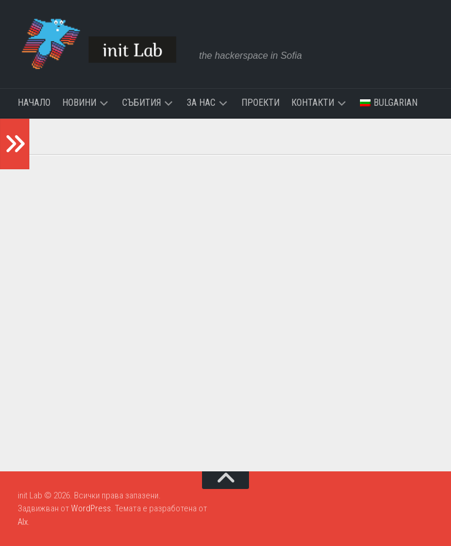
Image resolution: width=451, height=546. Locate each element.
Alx (23, 522)
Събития (141, 102)
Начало (34, 102)
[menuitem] (389, 103)
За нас (201, 102)
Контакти (312, 102)
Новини (79, 102)
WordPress (91, 508)
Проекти (260, 102)
